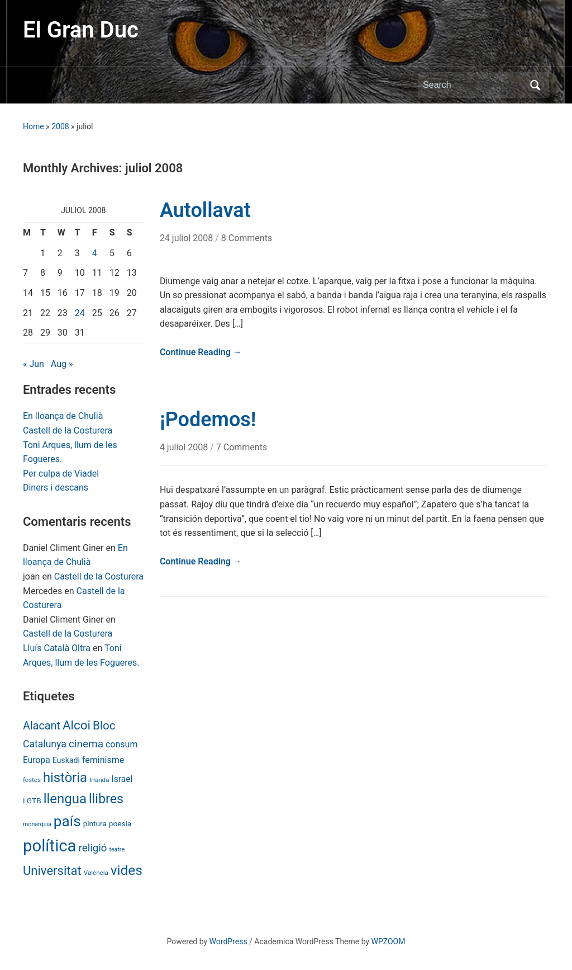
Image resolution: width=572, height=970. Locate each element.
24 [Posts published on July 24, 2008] (80, 313)
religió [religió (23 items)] (93, 848)
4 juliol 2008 (185, 447)
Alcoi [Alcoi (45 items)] (76, 725)
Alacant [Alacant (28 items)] (41, 725)
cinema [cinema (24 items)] (86, 743)
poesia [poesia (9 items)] (120, 823)
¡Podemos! (208, 419)
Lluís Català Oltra (56, 648)
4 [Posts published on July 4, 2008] (94, 253)
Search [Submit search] (535, 85)
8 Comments (246, 238)
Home (33, 126)
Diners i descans (55, 487)
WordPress (228, 941)
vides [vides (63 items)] (126, 870)
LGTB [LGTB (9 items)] (32, 800)
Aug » (62, 364)
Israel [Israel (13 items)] (121, 779)
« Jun (33, 364)
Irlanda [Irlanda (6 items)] (99, 780)
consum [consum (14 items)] (122, 744)
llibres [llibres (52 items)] (106, 799)
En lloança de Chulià (63, 416)
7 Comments (241, 447)
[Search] (473, 85)
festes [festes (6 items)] (32, 780)
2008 (60, 126)
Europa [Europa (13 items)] (36, 760)
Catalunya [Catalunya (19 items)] (44, 744)
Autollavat (205, 210)
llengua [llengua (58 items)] (65, 799)
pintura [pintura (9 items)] (95, 823)
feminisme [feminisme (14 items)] (103, 760)
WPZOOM (388, 941)
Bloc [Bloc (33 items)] (104, 725)
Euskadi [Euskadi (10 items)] (66, 760)
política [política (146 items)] (50, 845)
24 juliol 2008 (187, 238)
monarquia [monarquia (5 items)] (37, 824)
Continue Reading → (201, 352)
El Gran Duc (81, 30)
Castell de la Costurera (67, 430)
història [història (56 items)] (65, 777)
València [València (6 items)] (96, 873)
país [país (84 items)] (67, 821)
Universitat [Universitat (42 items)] (52, 871)
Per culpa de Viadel (61, 473)
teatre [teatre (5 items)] (117, 849)
